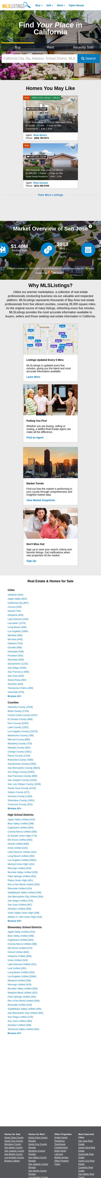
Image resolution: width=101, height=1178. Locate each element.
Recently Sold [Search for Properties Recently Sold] (83, 47)
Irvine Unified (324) (18, 847)
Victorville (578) (16, 692)
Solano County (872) (18, 792)
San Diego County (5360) (21, 772)
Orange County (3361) (19, 751)
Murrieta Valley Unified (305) (23, 872)
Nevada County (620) (19, 747)
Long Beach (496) (17, 627)
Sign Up (31, 560)
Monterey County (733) (20, 743)
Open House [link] (76, 5)
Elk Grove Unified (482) (20, 839)
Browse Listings (12, 1161)
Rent (60, 5)
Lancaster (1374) (17, 623)
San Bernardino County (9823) (24, 767)
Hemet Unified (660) (18, 843)
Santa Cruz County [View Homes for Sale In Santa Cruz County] (13, 1141)
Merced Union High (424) (21, 864)
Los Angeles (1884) (18, 631)
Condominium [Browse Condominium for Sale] (61, 1147)
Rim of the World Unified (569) (24, 884)
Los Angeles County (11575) (23, 731)
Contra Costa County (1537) (23, 715)
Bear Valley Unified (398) (21, 823)
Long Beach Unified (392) (21, 856)
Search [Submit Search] (88, 58)
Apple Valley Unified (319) (21, 819)
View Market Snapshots (41, 500)
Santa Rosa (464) (17, 680)
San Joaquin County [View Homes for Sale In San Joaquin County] (14, 1151)
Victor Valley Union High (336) (23, 912)
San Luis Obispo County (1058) (24, 784)
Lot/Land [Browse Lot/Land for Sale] (58, 1154)
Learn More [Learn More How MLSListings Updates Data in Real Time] (33, 376)
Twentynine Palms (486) (20, 688)
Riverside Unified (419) (20, 888)
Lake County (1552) (18, 727)
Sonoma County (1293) (20, 796)
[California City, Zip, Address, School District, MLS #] (39, 58)
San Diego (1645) (17, 667)
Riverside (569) (16, 659)
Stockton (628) (15, 684)
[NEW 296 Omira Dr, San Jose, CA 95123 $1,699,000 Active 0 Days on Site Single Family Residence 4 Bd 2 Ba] (50, 161)
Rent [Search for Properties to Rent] (50, 47)
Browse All (14, 696)
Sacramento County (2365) (22, 763)
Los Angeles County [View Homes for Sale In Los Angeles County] (14, 1157)
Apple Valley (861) (17, 598)
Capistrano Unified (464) (20, 827)
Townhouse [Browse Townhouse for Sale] (60, 1144)
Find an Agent (35, 437)
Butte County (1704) (18, 711)
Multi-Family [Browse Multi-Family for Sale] (60, 1151)
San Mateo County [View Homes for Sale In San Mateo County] (13, 1147)
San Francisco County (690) (22, 776)
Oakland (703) (15, 643)
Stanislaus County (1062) (21, 800)
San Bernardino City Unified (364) (25, 896)
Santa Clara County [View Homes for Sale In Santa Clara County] (14, 1137)
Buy (37, 5)
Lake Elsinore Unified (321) (22, 964)
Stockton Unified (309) (19, 1025)
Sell (48, 5)
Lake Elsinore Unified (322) (22, 852)
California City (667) (18, 602)
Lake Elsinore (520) (18, 619)
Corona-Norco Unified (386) (22, 831)
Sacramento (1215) (18, 663)
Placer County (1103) (19, 755)
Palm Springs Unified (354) (22, 876)
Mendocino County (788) (21, 735)
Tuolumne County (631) (20, 804)
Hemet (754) (14, 611)
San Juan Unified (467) (20, 904)
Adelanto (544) (15, 594)
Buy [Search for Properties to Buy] (18, 47)
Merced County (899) (19, 739)
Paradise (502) (15, 655)
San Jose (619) (16, 675)
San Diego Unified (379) (20, 900)
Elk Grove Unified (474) (20, 948)
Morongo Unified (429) (19, 868)
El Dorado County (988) (20, 719)
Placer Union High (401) (20, 880)
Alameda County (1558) (20, 707)
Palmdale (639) (16, 651)
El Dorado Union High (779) (22, 835)
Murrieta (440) (15, 639)
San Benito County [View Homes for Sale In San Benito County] (13, 1154)
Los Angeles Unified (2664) (22, 860)
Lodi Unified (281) (17, 968)
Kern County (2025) (18, 723)
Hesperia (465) (15, 615)
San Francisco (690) (18, 671)
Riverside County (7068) (20, 759)
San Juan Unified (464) (20, 1021)
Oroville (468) (15, 647)
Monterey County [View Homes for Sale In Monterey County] (12, 1144)
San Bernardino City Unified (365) (25, 1013)
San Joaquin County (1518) (22, 780)
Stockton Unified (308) (19, 908)
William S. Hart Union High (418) (25, 916)
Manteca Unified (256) (19, 980)
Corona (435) (15, 607)
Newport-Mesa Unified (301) (23, 992)
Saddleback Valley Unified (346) (24, 892)
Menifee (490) (15, 635)
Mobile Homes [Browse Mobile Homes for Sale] (61, 1157)
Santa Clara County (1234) (22, 788)
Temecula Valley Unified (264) (23, 1029)
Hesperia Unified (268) (19, 956)
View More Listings (50, 194)
